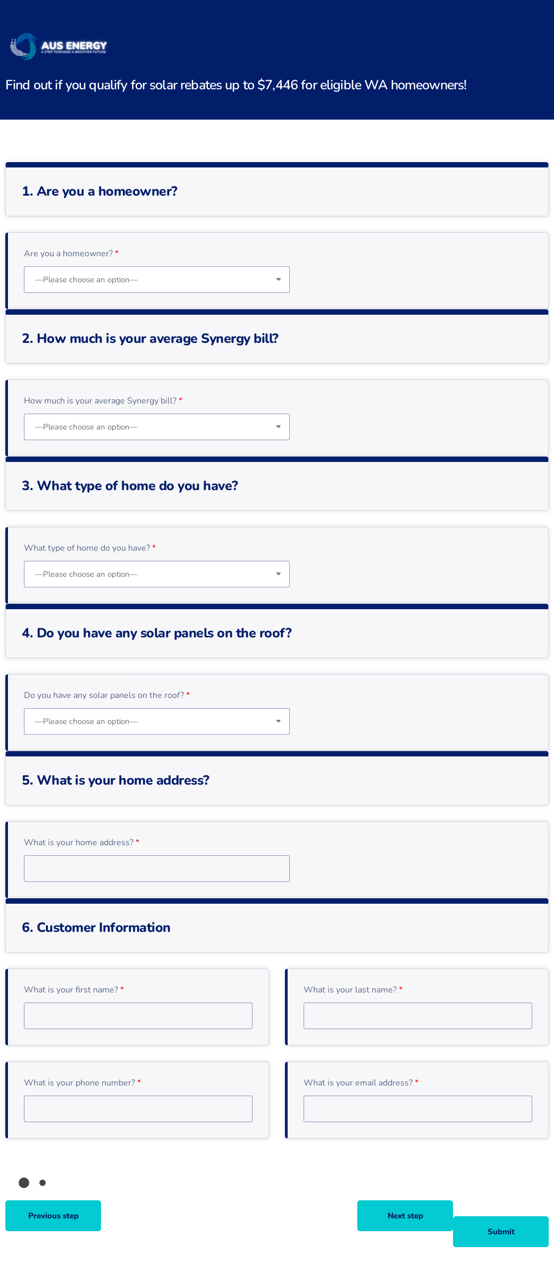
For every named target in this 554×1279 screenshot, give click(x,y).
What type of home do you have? (90, 548)
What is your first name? (74, 990)
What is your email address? (361, 1083)
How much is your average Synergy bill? (103, 401)
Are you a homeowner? (71, 253)
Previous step (53, 1215)
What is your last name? (353, 990)
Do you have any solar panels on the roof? (107, 695)
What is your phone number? (82, 1083)
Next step (405, 1215)
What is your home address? (81, 842)
